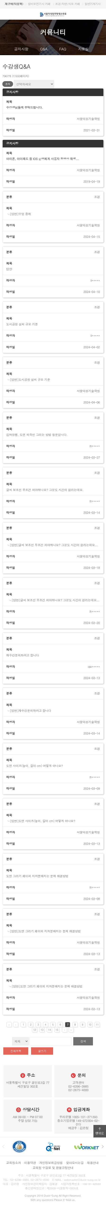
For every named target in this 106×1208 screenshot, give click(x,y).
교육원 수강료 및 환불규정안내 (53, 1167)
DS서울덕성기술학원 (19, 4)
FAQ (62, 48)
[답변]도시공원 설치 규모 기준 (30, 379)
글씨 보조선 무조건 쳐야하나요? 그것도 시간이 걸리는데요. (44, 490)
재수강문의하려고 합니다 (22, 655)
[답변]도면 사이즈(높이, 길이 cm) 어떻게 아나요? (42, 821)
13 (42, 1029)
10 (89, 1024)
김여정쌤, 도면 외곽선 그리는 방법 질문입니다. (37, 435)
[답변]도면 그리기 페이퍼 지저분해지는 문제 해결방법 (45, 931)
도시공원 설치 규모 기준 (22, 324)
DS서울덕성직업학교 (50, 4)
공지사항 (21, 48)
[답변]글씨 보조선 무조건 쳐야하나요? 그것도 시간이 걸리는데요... (54, 545)
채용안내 (93, 1162)
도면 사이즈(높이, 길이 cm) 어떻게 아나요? (34, 766)
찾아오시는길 (74, 1162)
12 (34, 1029)
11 (97, 1024)
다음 (102, 49)
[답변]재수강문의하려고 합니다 (30, 710)
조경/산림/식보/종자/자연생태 (84, 4)
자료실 (83, 48)
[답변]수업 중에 (20, 214)
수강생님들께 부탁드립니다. (24, 107)
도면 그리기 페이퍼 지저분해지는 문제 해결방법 (37, 876)
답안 (9, 269)
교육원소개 (13, 1162)
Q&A (43, 48)
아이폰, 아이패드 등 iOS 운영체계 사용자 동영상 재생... (42, 159)
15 (56, 1029)
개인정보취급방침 (51, 1162)
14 (49, 1029)
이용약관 (30, 1162)
